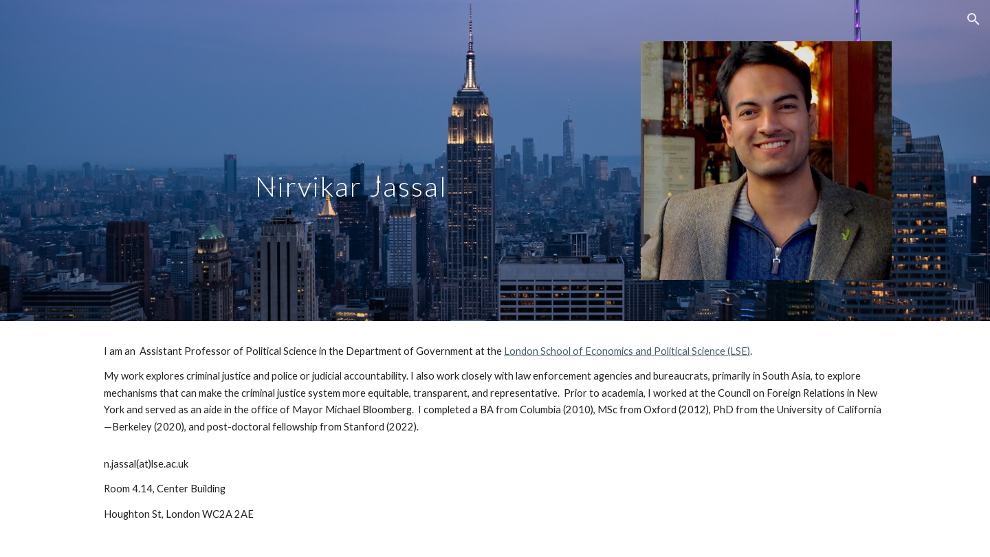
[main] (359, 125)
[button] (973, 19)
